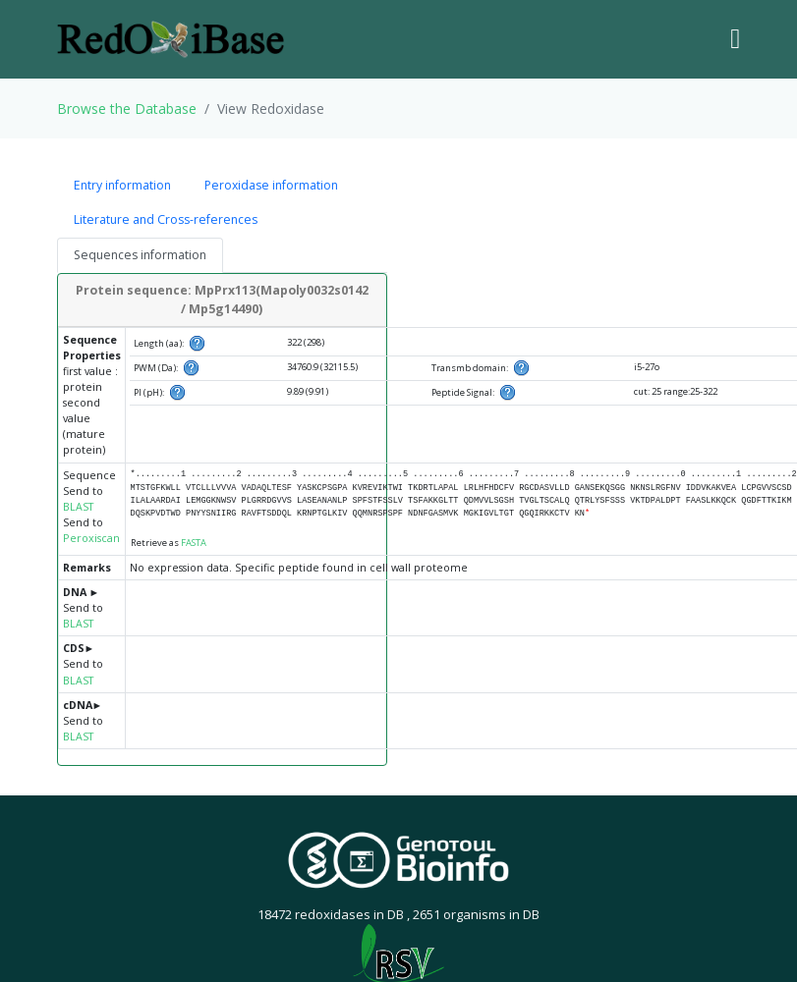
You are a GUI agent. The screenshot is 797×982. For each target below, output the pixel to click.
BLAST (78, 507)
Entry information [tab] (122, 185)
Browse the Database (127, 108)
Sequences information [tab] (140, 254)
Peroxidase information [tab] (271, 185)
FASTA (193, 542)
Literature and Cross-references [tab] (165, 219)
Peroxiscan (91, 538)
